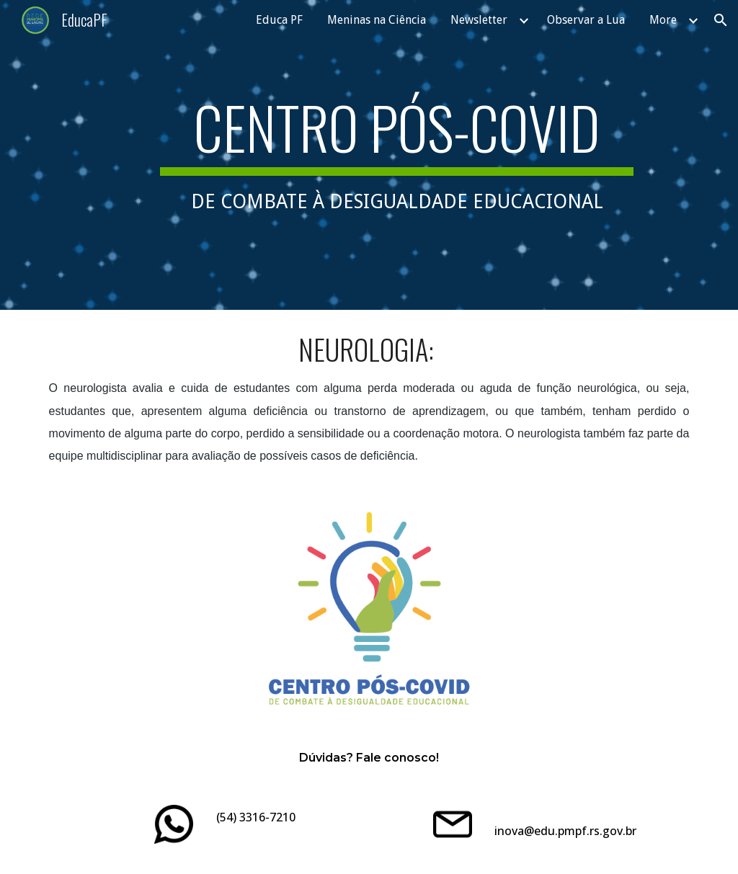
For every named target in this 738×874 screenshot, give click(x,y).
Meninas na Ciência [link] (376, 20)
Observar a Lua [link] (586, 20)
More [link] (663, 20)
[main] (396, 154)
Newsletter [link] (478, 20)
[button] (720, 20)
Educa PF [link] (279, 20)
